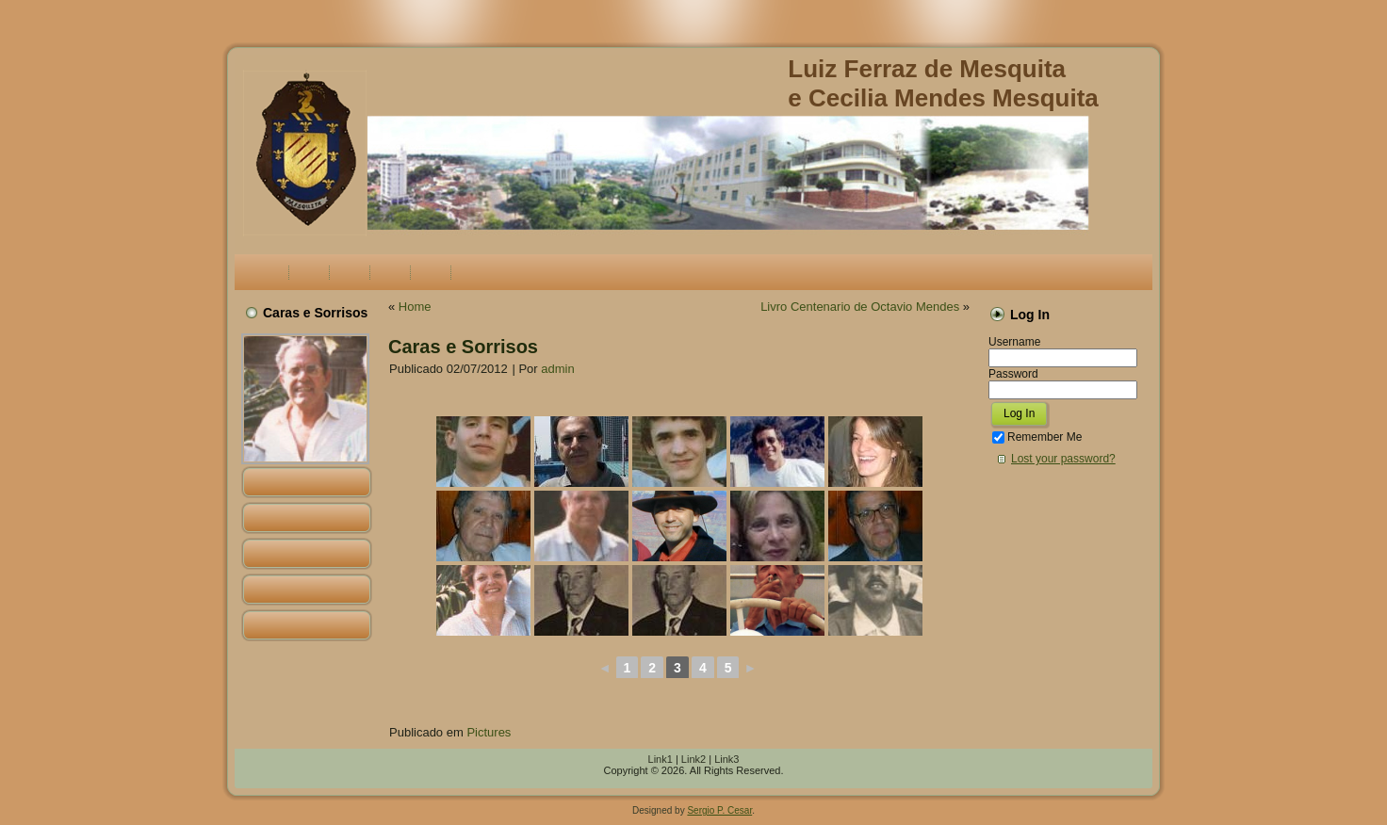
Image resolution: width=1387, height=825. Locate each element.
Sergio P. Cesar (719, 810)
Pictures (488, 732)
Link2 (693, 759)
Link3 (726, 759)
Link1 (660, 759)
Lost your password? (1063, 458)
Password (1013, 373)
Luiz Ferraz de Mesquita (927, 69)
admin (557, 369)
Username (1014, 341)
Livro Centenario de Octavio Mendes (859, 306)
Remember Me (1037, 437)
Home (415, 306)
